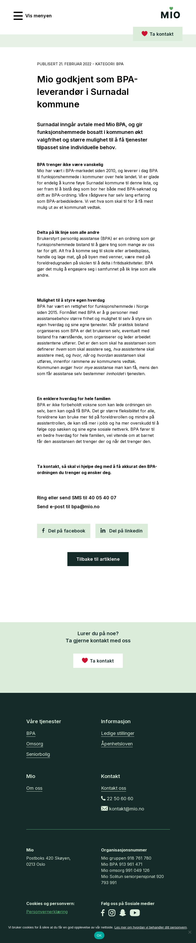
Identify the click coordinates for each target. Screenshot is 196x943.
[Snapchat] (122, 913)
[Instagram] (111, 913)
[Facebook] (103, 913)
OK (99, 935)
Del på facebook (63, 530)
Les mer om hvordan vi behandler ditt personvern (151, 927)
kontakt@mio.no (122, 808)
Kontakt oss (113, 788)
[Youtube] (135, 913)
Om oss (34, 788)
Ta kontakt (162, 34)
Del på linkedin (122, 530)
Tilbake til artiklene (98, 559)
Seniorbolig (38, 754)
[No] (189, 932)
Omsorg (34, 743)
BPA (30, 733)
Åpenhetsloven (117, 743)
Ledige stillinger (117, 733)
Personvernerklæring (47, 911)
